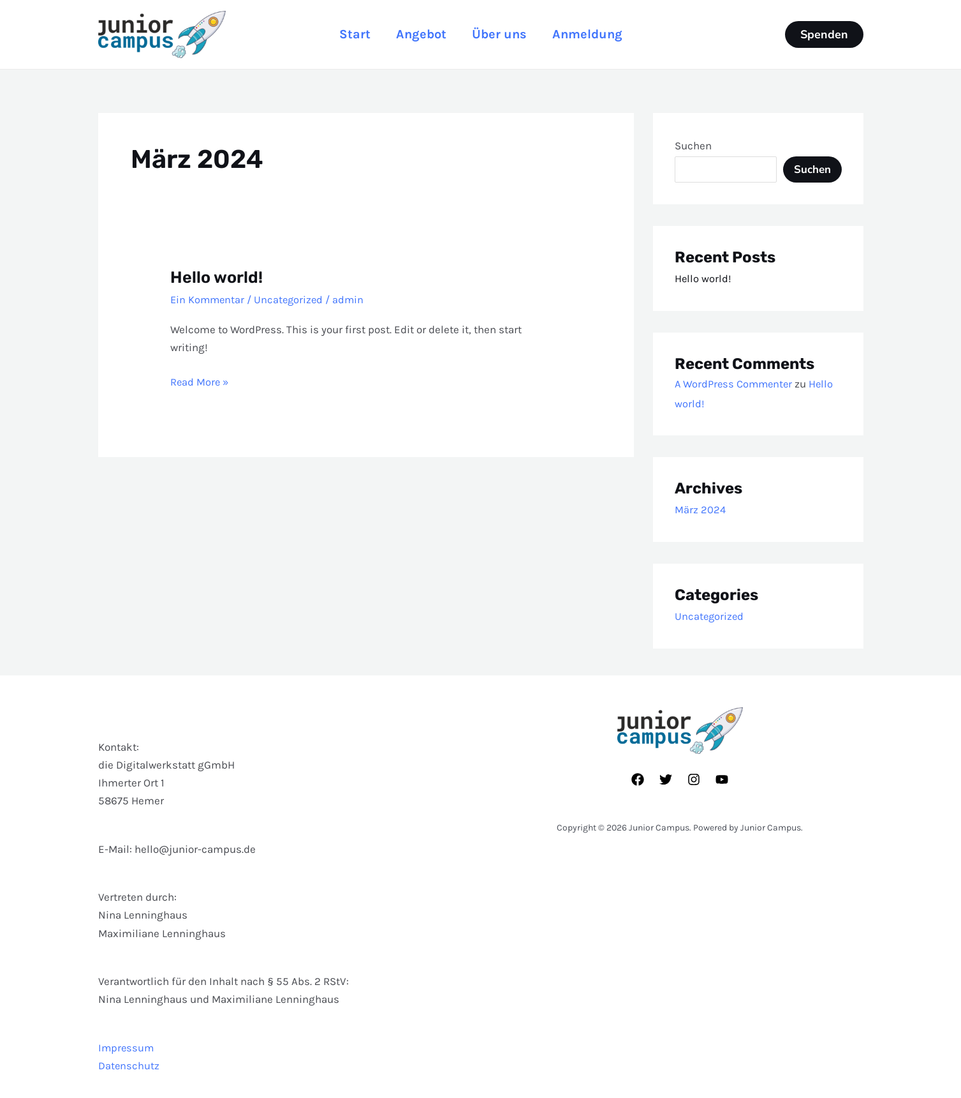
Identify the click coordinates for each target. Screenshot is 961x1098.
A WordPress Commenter (735, 383)
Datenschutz (129, 1065)
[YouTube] (721, 779)
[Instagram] (693, 779)
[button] (824, 34)
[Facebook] (637, 779)
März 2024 (700, 509)
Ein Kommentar (208, 299)
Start (347, 34)
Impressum (127, 1047)
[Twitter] (665, 779)
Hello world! (217, 277)
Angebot (418, 34)
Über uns (501, 34)
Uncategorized (291, 299)
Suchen (693, 145)
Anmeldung (595, 34)
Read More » (200, 379)
